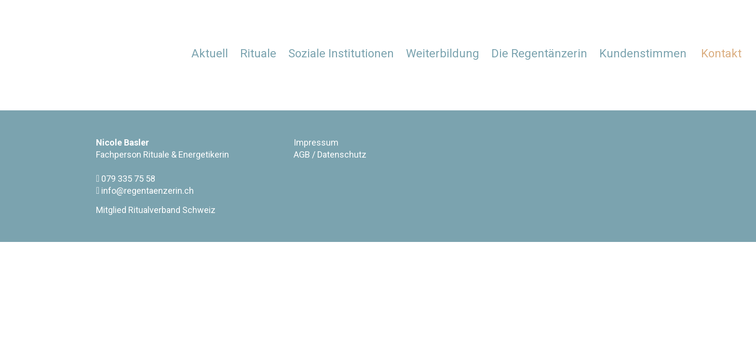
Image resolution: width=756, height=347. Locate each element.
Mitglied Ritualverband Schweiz (156, 210)
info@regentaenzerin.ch (145, 190)
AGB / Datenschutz (330, 154)
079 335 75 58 (125, 178)
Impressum (316, 142)
